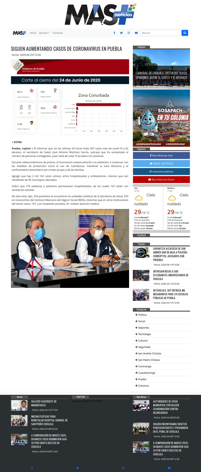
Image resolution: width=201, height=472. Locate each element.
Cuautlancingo (146, 373)
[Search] (160, 33)
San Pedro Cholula (149, 360)
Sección (43, 33)
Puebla (142, 379)
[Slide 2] (161, 84)
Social (141, 321)
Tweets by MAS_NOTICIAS (87, 401)
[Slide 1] (155, 84)
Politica (142, 315)
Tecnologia (144, 334)
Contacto (57, 33)
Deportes (143, 327)
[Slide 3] (167, 84)
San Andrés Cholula (149, 353)
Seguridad (144, 347)
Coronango (144, 366)
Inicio (33, 33)
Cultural (142, 340)
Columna (143, 385)
